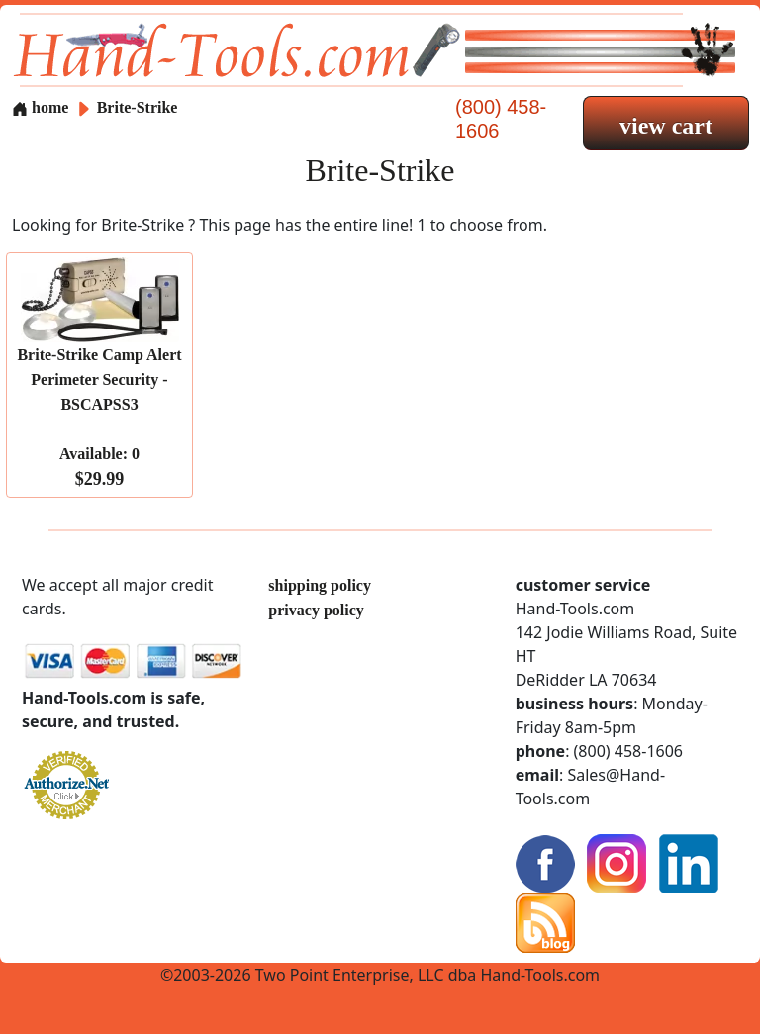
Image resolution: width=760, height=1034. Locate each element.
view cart (665, 126)
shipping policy (319, 585)
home (40, 107)
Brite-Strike (137, 107)
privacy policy (315, 610)
